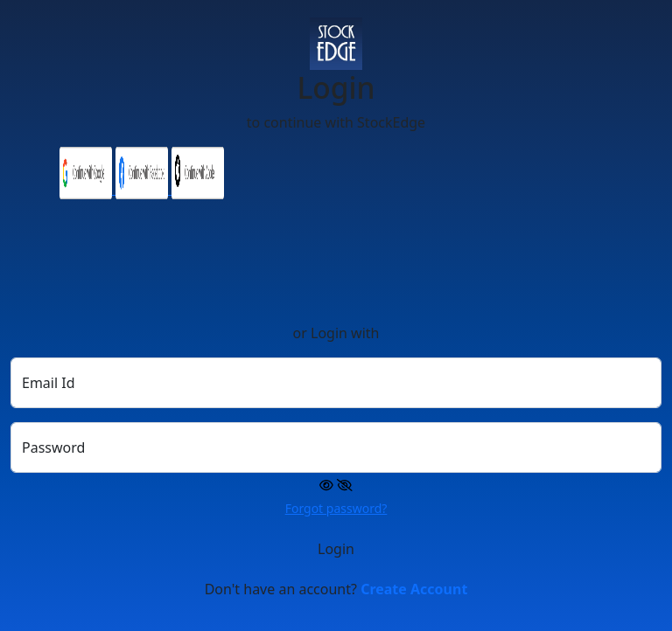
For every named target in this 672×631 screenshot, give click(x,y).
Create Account (413, 589)
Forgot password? (336, 508)
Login (336, 548)
